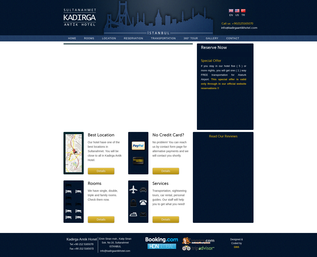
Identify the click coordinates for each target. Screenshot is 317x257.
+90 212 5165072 (84, 248)
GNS (236, 247)
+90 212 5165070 (84, 244)
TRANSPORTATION (163, 38)
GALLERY (212, 38)
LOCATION (109, 38)
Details (101, 171)
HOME (72, 38)
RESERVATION (133, 38)
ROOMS (89, 38)
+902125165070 (242, 23)
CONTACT (232, 38)
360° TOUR (191, 38)
